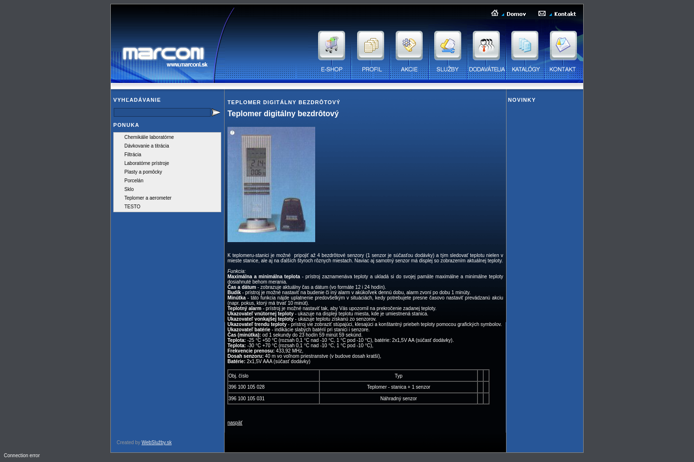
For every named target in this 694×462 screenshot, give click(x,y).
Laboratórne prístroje (146, 163)
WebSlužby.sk (157, 442)
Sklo (128, 189)
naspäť (234, 422)
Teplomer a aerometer (148, 198)
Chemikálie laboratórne (149, 137)
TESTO (132, 206)
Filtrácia (132, 154)
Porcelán (133, 180)
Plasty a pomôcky (143, 172)
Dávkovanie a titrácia (146, 146)
